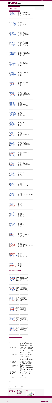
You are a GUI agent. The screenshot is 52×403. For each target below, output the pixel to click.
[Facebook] (14, 391)
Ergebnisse (23, 5)
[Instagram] (9, 391)
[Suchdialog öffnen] (39, 0)
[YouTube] (9, 393)
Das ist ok (46, 401)
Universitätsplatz (37, 391)
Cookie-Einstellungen (6, 401)
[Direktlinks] (42, 0)
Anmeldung (10, 5)
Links (28, 5)
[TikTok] (11, 391)
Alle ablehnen (43, 401)
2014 (35, 7)
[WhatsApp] (13, 391)
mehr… (18, 395)
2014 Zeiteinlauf (38, 8)
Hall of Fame (19, 5)
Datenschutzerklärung (18, 399)
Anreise (13, 5)
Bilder (26, 5)
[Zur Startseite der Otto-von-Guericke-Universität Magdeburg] (12, 3)
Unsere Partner (32, 5)
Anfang (16, 5)
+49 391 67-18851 (20, 394)
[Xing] (11, 393)
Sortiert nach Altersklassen (13, 9)
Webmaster (20, 388)
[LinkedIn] (12, 391)
